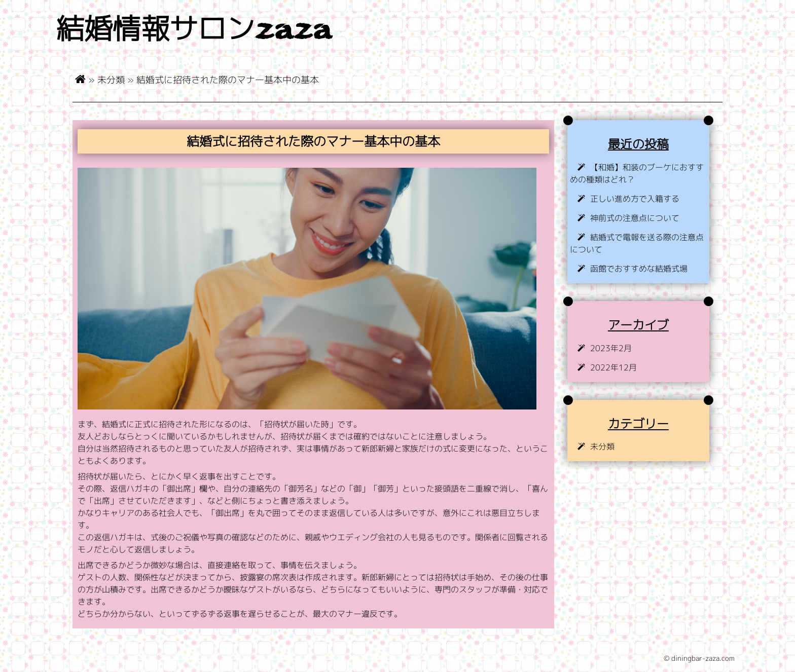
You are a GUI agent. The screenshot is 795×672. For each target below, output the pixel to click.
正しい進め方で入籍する (634, 198)
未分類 (111, 79)
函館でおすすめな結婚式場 (639, 268)
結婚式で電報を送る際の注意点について (637, 243)
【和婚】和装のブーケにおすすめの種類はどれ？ (637, 173)
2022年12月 (613, 367)
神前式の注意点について (634, 217)
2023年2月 (611, 348)
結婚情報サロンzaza (194, 31)
